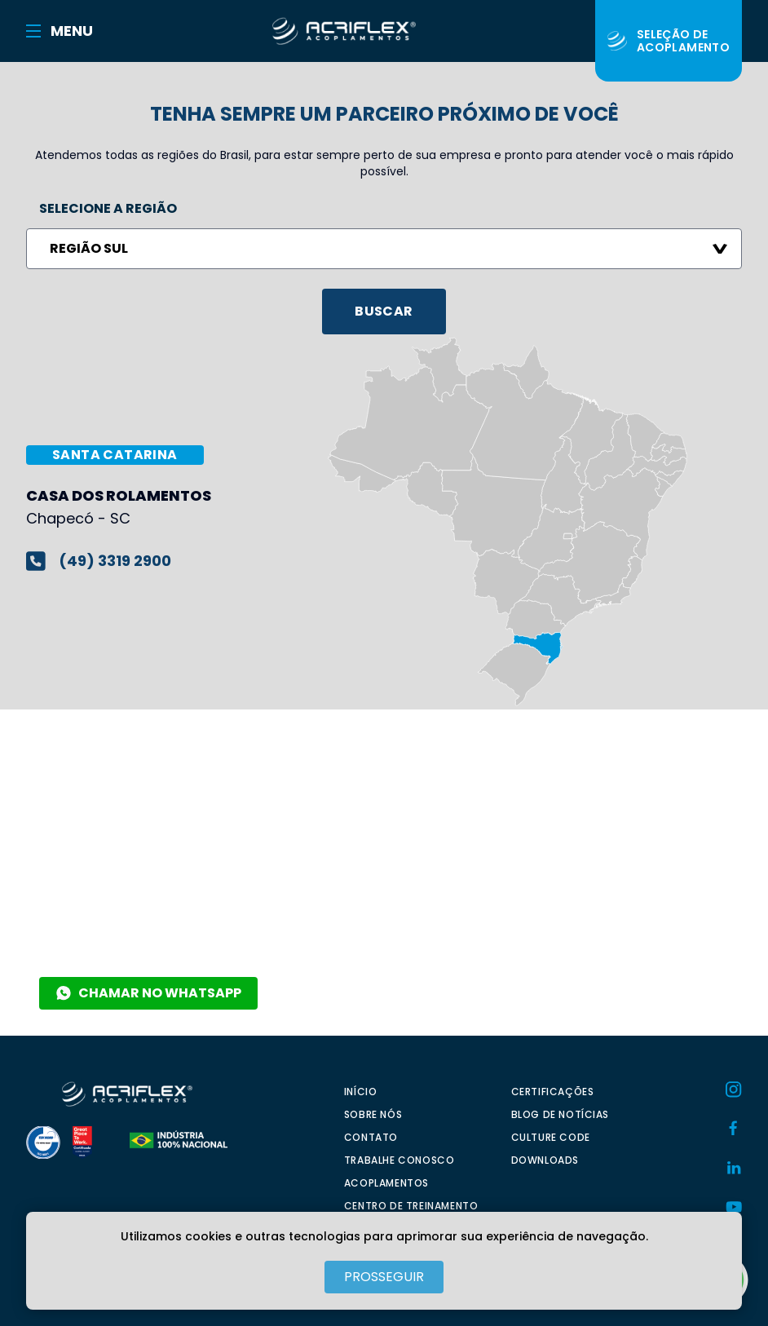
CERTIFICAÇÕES (552, 1091)
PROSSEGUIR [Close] (384, 1276)
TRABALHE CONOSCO (399, 1160)
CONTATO (371, 1137)
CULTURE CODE (550, 1137)
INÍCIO (360, 1091)
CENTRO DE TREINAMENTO (411, 1206)
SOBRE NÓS (373, 1114)
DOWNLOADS (545, 1160)
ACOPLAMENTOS (386, 1183)
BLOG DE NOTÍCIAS (560, 1114)
